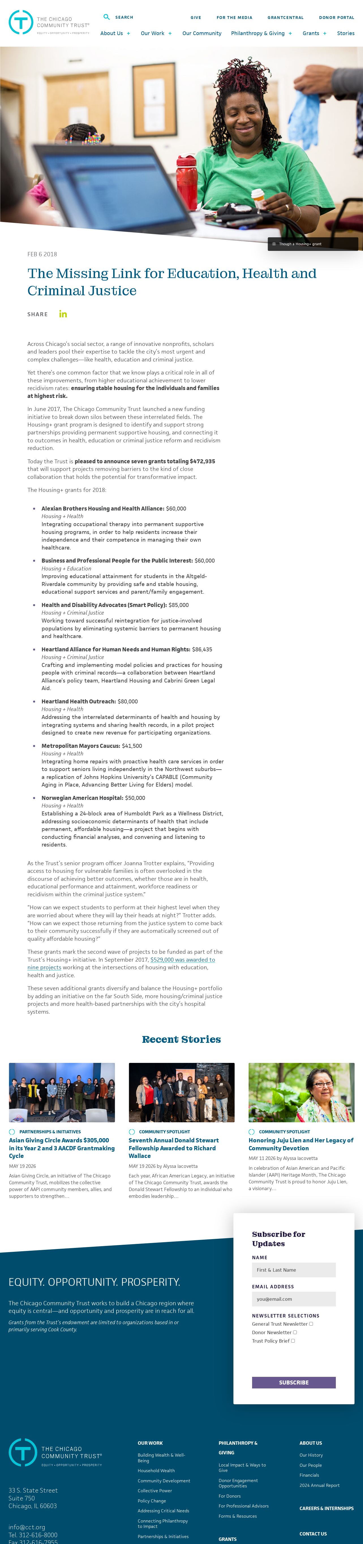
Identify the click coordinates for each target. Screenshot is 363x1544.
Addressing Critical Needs (163, 1511)
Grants (228, 1539)
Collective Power (155, 1491)
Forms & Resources (238, 1516)
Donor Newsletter (272, 1332)
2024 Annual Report (320, 1485)
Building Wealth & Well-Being (161, 1458)
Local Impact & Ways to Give (242, 1468)
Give (196, 17)
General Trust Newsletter (280, 1324)
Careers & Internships (327, 1508)
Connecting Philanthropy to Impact (163, 1524)
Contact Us (313, 1534)
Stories (346, 33)
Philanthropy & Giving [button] (262, 33)
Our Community (202, 33)
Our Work (150, 1443)
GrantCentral (286, 17)
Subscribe (294, 1382)
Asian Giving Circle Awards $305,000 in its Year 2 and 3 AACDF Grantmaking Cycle (62, 1148)
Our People (311, 1465)
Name (260, 1257)
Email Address (273, 1286)
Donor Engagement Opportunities (238, 1483)
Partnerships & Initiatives (45, 1132)
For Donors (230, 1496)
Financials (309, 1475)
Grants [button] (315, 33)
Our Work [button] (157, 33)
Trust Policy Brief (271, 1341)
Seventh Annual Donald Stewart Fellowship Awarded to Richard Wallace (174, 1148)
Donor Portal (337, 17)
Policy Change (152, 1501)
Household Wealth (156, 1471)
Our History (311, 1455)
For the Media (235, 17)
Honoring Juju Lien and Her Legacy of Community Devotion (301, 1144)
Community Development (164, 1481)
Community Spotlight (159, 1132)
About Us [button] (115, 33)
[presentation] (295, 1361)
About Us (311, 1443)
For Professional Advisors (244, 1506)
